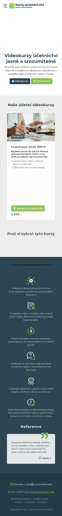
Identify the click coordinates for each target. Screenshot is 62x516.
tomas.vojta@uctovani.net (31, 484)
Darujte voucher (40, 499)
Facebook (30, 502)
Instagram (42, 502)
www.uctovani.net (41, 491)
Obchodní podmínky (20, 499)
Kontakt (18, 502)
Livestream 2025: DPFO (28, 150)
